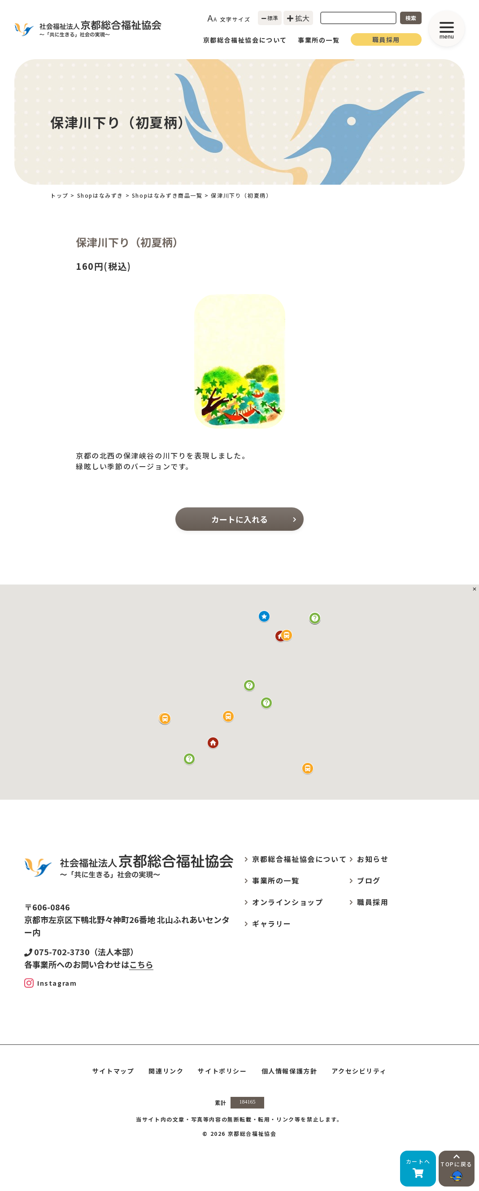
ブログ (369, 880)
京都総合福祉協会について (245, 39)
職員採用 (386, 39)
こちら (141, 964)
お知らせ (372, 858)
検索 (410, 18)
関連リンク (165, 1070)
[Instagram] (50, 983)
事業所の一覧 (319, 39)
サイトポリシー (222, 1070)
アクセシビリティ (359, 1070)
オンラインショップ (287, 901)
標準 (270, 18)
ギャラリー (272, 923)
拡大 (298, 18)
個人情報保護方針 (289, 1070)
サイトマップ (113, 1070)
